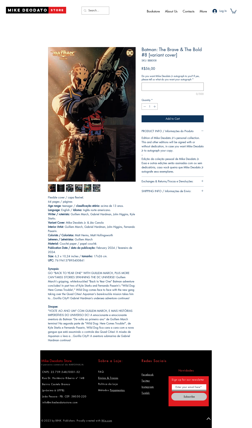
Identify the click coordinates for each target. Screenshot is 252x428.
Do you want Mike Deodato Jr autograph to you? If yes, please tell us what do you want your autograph (171, 77)
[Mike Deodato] (28, 10)
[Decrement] (144, 106)
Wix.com (106, 420)
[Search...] (95, 10)
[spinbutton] (149, 106)
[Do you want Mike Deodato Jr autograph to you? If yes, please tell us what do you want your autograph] (173, 86)
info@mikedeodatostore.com (60, 402)
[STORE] (57, 10)
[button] (233, 10)
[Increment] (155, 106)
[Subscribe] (189, 397)
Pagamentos (117, 390)
